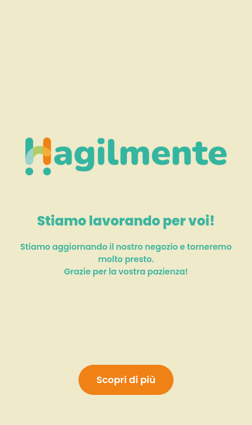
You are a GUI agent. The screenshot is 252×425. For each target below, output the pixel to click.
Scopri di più (125, 380)
